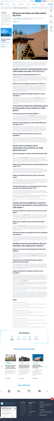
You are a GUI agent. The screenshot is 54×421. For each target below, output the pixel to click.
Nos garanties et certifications (31, 405)
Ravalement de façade (23, 410)
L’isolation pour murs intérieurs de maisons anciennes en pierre (24, 366)
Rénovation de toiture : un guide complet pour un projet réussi (10, 367)
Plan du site (10, 419)
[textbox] (4, 44)
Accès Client (38, 1)
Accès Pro (44, 1)
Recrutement (25, 1)
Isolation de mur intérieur (23, 407)
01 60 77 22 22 (50, 4)
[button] (47, 366)
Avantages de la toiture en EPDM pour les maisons (37, 366)
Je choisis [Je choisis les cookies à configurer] (4, 417)
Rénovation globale (22, 413)
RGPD (7, 419)
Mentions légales (3, 419)
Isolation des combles (23, 403)
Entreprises (17, 1)
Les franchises (7, 1)
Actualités (20, 1)
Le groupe (2, 1)
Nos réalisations (12, 1)
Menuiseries (21, 414)
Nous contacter (31, 412)
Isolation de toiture (22, 406)
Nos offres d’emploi (31, 406)
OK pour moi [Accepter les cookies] (12, 417)
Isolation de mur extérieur (23, 409)
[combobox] (6, 44)
